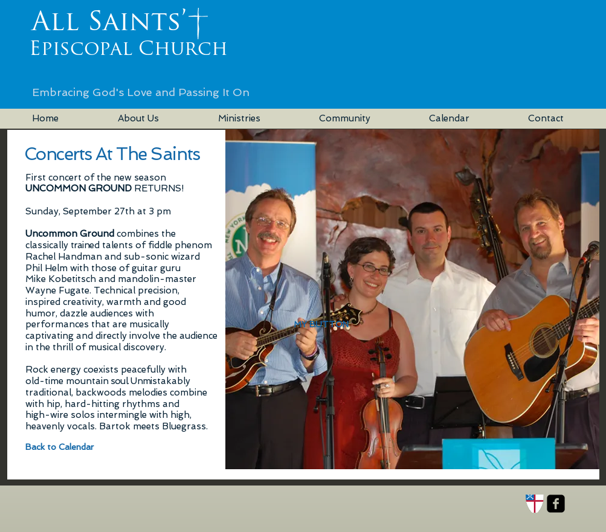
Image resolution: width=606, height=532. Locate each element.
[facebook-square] (556, 504)
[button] (321, 325)
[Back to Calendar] (65, 447)
